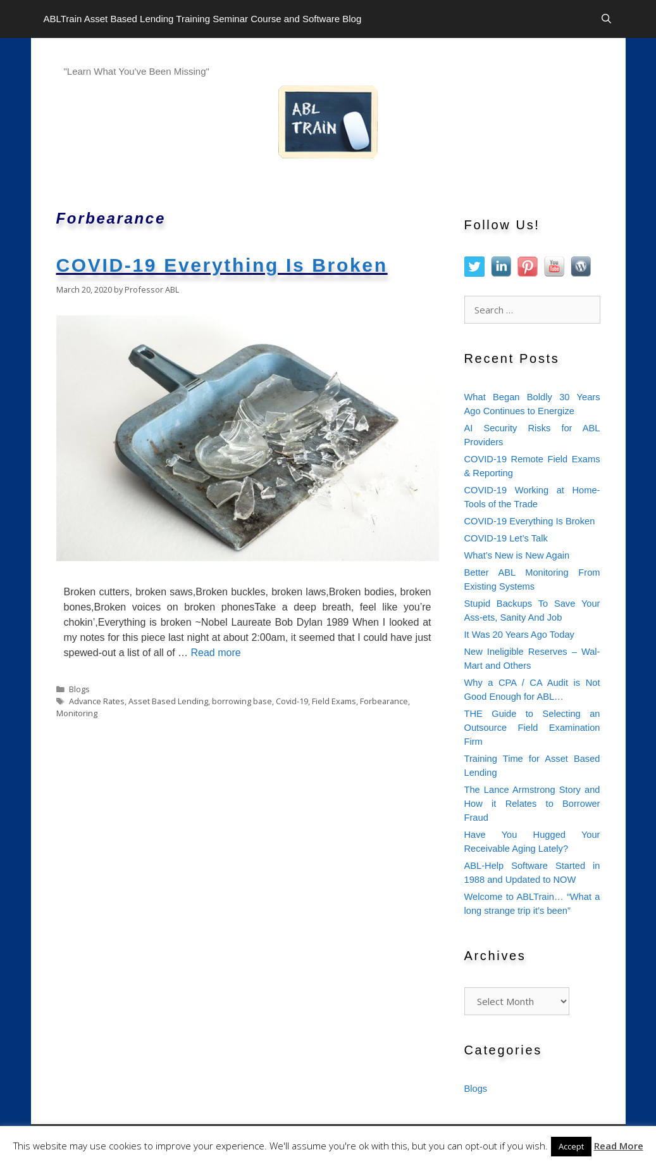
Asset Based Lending (168, 701)
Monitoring (76, 713)
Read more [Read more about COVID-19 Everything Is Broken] (215, 652)
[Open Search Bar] (606, 19)
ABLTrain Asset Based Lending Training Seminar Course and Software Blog (203, 18)
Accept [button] (571, 1146)
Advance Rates (97, 701)
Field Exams (334, 701)
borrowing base (242, 701)
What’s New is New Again (517, 555)
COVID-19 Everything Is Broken (222, 265)
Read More (618, 1145)
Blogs (79, 689)
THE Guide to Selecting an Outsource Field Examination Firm (532, 728)
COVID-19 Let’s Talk (506, 538)
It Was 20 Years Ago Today (519, 634)
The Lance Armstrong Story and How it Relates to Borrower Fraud (532, 804)
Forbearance (384, 701)
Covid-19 (292, 701)
